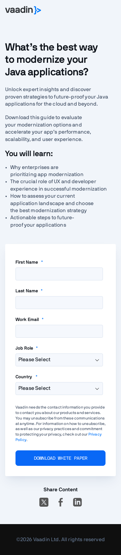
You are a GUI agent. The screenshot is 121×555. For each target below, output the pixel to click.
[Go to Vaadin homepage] (23, 10)
